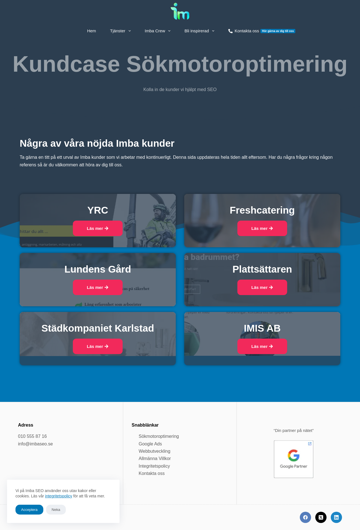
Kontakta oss (262, 30)
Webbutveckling (154, 451)
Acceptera (29, 510)
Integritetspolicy (154, 466)
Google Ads (150, 443)
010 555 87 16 (32, 436)
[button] (98, 228)
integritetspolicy (58, 496)
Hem (91, 30)
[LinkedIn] (336, 517)
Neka (56, 510)
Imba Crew (159, 31)
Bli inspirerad (200, 31)
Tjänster (121, 31)
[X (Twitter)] (321, 517)
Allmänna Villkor (155, 458)
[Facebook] (305, 517)
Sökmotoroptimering (159, 436)
